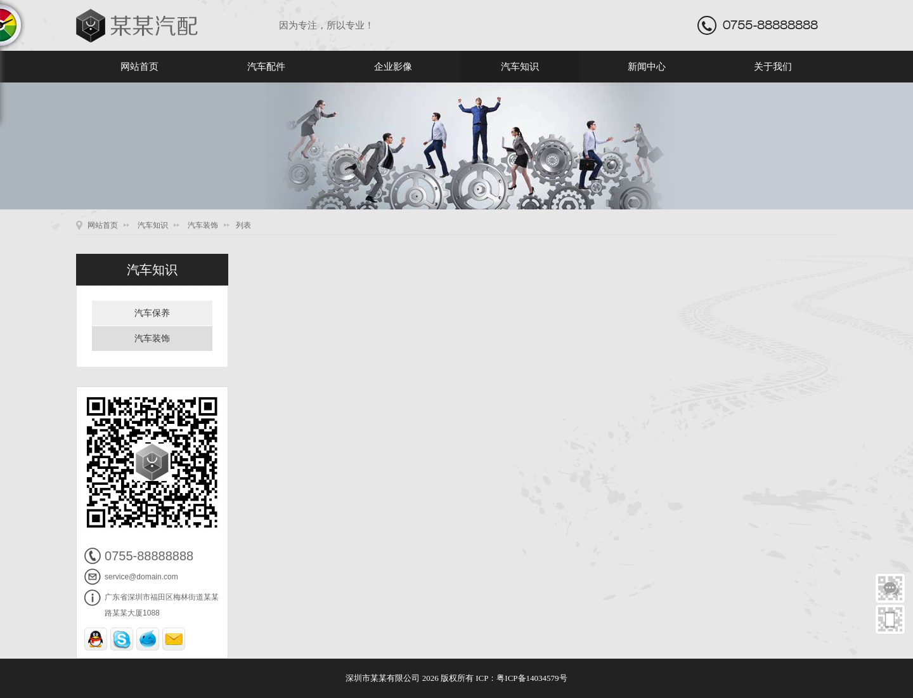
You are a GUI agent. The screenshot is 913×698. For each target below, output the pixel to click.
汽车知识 (520, 67)
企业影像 (393, 67)
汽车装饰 (203, 225)
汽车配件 (266, 67)
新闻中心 (647, 67)
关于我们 (773, 67)
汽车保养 (152, 313)
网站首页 (139, 67)
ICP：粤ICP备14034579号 (521, 678)
